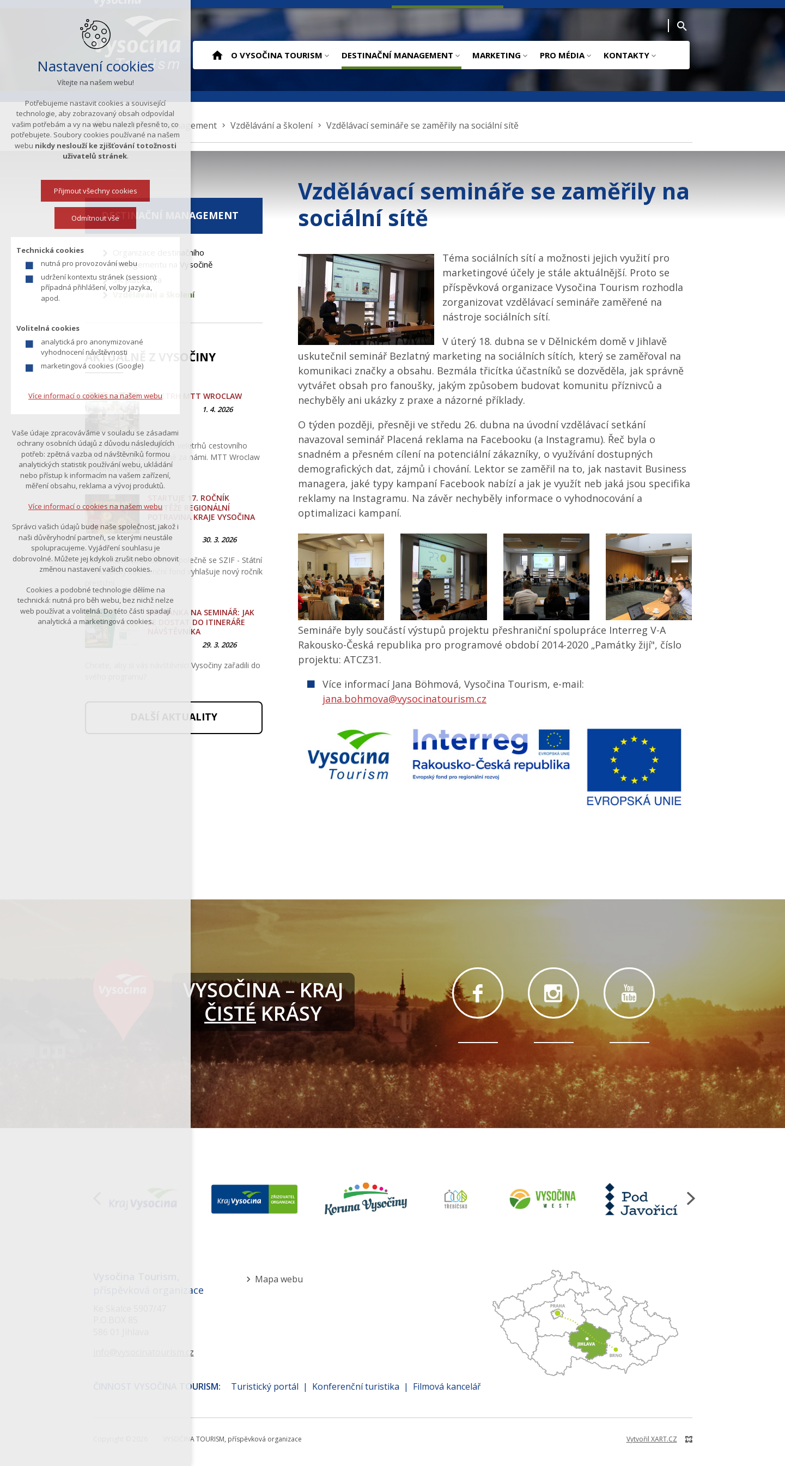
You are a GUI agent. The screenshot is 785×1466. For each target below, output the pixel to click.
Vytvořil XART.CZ (651, 1439)
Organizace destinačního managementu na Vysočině (162, 258)
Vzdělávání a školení (153, 294)
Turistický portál (265, 1386)
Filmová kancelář (447, 1386)
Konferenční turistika (355, 1386)
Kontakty (626, 55)
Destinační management (397, 55)
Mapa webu (279, 1279)
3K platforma (137, 279)
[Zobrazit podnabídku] (326, 55)
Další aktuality (173, 716)
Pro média (562, 55)
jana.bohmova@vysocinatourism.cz (404, 698)
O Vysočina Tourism (276, 55)
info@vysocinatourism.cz (143, 1352)
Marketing (496, 55)
